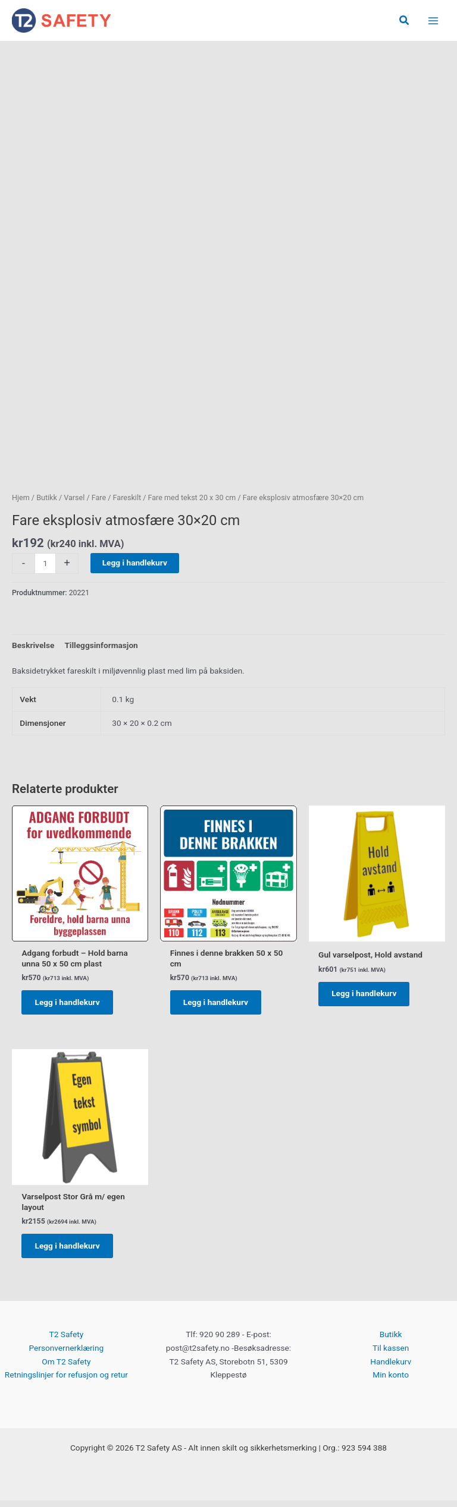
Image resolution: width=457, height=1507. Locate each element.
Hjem (21, 498)
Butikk (46, 498)
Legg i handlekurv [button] (70, 1004)
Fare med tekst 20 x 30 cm (192, 498)
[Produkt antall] (45, 564)
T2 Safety (66, 1340)
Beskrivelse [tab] (33, 645)
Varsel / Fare (85, 498)
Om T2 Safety (66, 1367)
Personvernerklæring (66, 1354)
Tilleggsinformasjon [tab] (100, 645)
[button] (404, 21)
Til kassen (391, 1354)
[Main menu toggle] (433, 21)
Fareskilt (127, 498)
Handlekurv (390, 1367)
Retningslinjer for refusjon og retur (66, 1381)
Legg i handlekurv (134, 563)
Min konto (391, 1381)
